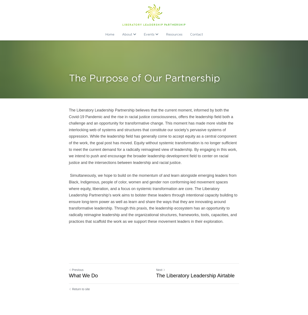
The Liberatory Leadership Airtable (195, 275)
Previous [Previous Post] (76, 270)
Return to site (79, 289)
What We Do (83, 275)
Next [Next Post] (160, 270)
